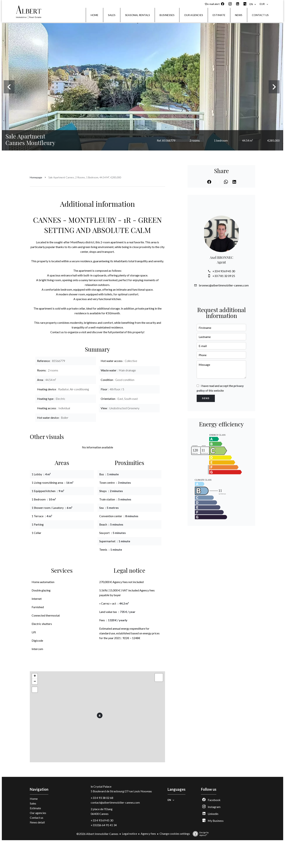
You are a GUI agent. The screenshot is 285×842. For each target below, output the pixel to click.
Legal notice (129, 833)
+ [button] (35, 676)
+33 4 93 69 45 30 (223, 271)
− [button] (35, 681)
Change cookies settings (175, 833)
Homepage (36, 177)
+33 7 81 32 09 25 (223, 276)
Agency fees (148, 833)
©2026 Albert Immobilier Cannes (97, 833)
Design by (200, 834)
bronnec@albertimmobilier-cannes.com (224, 285)
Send (205, 398)
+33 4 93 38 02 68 (102, 797)
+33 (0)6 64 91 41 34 (104, 825)
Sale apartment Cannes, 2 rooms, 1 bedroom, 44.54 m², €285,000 (84, 177)
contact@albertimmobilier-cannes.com (115, 802)
